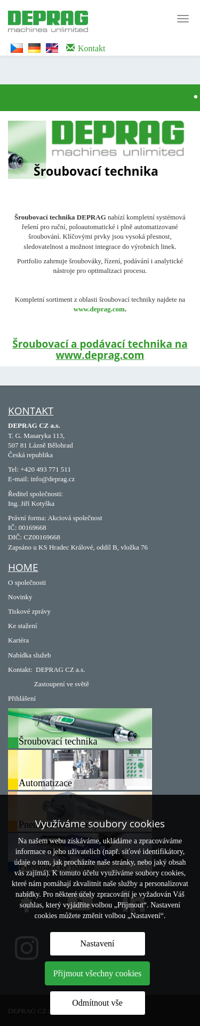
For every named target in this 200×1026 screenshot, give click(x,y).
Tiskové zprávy (29, 611)
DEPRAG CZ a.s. (60, 669)
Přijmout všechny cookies (97, 973)
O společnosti (27, 582)
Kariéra (18, 640)
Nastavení (98, 943)
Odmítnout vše (97, 1002)
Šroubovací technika (58, 741)
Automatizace (45, 783)
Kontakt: (20, 669)
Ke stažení (22, 626)
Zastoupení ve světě (61, 684)
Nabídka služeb (29, 655)
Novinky (20, 597)
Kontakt (30, 411)
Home (23, 567)
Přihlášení (22, 698)
